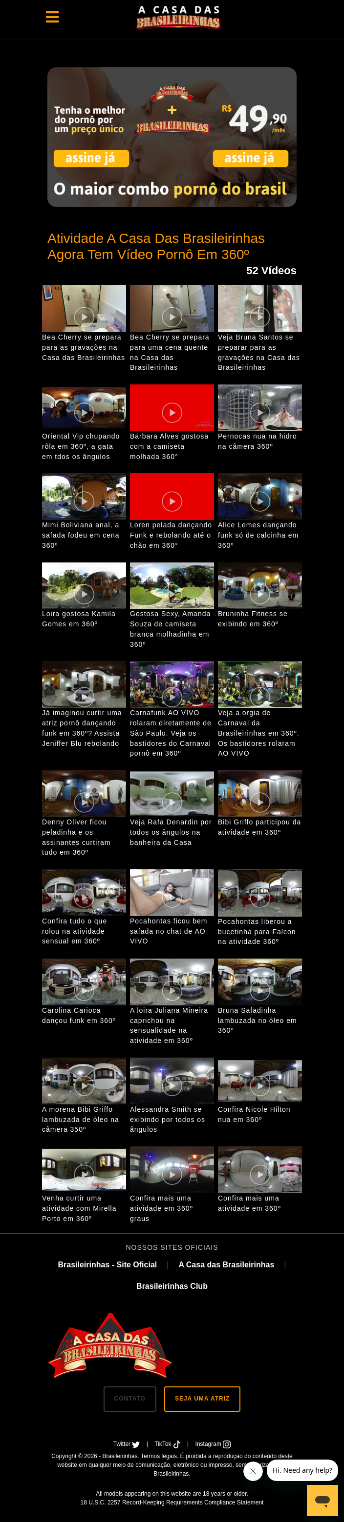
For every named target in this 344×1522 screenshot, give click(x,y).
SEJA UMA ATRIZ (202, 1398)
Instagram (213, 1444)
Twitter (127, 1444)
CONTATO (130, 1398)
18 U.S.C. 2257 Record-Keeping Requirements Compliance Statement (172, 1502)
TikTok (168, 1444)
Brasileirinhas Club (172, 1286)
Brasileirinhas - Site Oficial (107, 1265)
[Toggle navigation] (52, 17)
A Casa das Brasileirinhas (226, 1265)
